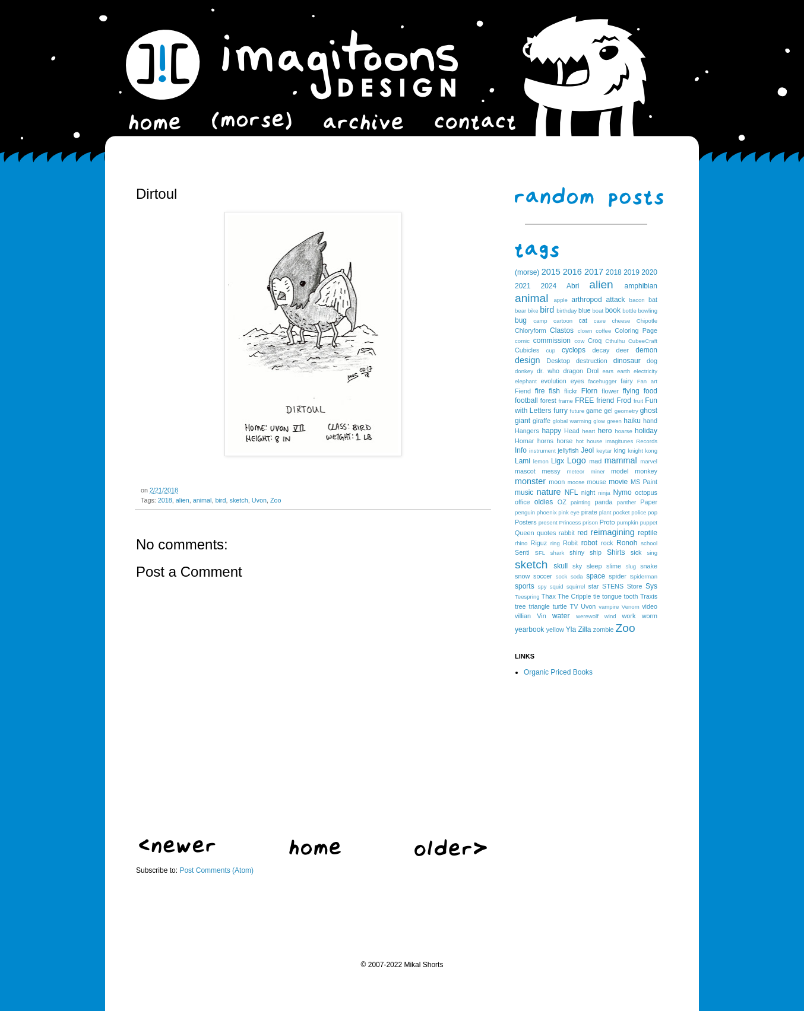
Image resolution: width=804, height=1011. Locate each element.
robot (589, 543)
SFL (540, 552)
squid (557, 586)
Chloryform (530, 330)
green (614, 421)
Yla (571, 629)
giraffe (541, 420)
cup (550, 350)
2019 (631, 272)
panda (604, 502)
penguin (525, 512)
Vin (541, 615)
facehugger (602, 381)
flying (631, 391)
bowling (647, 310)
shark (557, 552)
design (527, 360)
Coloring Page (636, 330)
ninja (604, 492)
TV (574, 606)
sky (577, 566)
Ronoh (626, 543)
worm (649, 615)
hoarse (623, 431)
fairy (626, 380)
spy (542, 586)
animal (202, 500)
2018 (165, 500)
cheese (621, 320)
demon (646, 350)
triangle (538, 606)
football (526, 400)
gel (608, 410)
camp (540, 320)
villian (523, 615)
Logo (576, 460)
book (613, 310)
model (619, 471)
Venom (631, 606)
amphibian (641, 286)
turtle (560, 606)
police (638, 512)
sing (652, 552)
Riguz (539, 542)
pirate (589, 512)
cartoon (562, 320)
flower (610, 391)
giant (522, 421)
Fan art (647, 381)
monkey (646, 471)
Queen (524, 532)
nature (549, 492)
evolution (553, 380)
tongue (612, 596)
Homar (524, 440)
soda (577, 576)
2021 (523, 286)
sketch (238, 500)
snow (522, 576)
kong (651, 450)
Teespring (527, 596)
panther (627, 502)
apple (560, 300)
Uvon (259, 500)
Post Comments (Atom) (216, 870)
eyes (577, 380)
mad (595, 461)
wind (610, 616)
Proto (607, 522)
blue (584, 310)
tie (596, 596)
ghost (648, 410)
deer (622, 350)
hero (604, 431)
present (548, 522)
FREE (584, 400)
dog (652, 360)
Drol (593, 370)
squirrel (575, 586)
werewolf (587, 616)
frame (565, 401)
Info (521, 450)
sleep (594, 566)
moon (557, 481)
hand (650, 420)
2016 (572, 271)
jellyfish (568, 450)
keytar (604, 450)
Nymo (622, 492)
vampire (609, 606)
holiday (646, 431)
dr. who (548, 370)
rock (607, 542)
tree (520, 606)
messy (551, 471)
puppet (648, 522)
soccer (542, 576)
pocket (621, 512)
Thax (549, 596)
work (629, 615)
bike (533, 310)
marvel (648, 461)
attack (615, 299)
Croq (595, 340)
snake (648, 566)
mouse (596, 481)
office (522, 502)
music (524, 492)
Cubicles (527, 350)
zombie (603, 629)
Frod (623, 400)
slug (631, 566)
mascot (525, 471)
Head (572, 430)
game (594, 410)
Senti (522, 552)
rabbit (567, 532)
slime (613, 566)
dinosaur (627, 361)
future (577, 411)
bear (520, 310)
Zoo (275, 500)
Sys (651, 586)
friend (605, 400)
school (649, 543)
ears (607, 371)
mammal (620, 460)
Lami (522, 461)
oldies (543, 502)
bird (220, 500)
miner (598, 471)
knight (635, 450)
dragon (573, 370)
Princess (570, 522)
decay (600, 350)
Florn (589, 391)
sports (524, 586)
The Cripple (574, 596)
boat (598, 310)
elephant (526, 381)
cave (600, 320)
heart (588, 431)
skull (560, 566)
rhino (521, 543)
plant (605, 512)
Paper (648, 502)
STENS (612, 586)
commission (552, 340)
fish (554, 391)
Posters (526, 522)
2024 (549, 286)
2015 (551, 271)
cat (583, 320)
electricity (645, 371)
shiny (576, 552)
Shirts (616, 552)
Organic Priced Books (558, 672)
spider (617, 576)
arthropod (586, 299)
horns (545, 440)
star (593, 586)
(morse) (527, 272)
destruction (591, 360)
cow (579, 341)
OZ (562, 502)
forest (548, 400)
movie (618, 482)
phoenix (547, 512)
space (595, 576)
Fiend (523, 391)
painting (581, 502)
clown (585, 331)
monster (530, 481)
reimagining (612, 532)
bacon (637, 300)
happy (551, 431)
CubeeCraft (642, 341)
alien (182, 500)
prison (590, 522)
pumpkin (627, 522)
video (649, 606)
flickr (570, 391)
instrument (542, 450)
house (594, 441)
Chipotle (647, 320)
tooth (631, 596)
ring (555, 543)
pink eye (569, 512)
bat (652, 299)
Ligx (557, 461)
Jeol (587, 450)
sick (636, 552)
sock (562, 576)
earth (623, 371)
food (650, 391)
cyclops (573, 350)
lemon (541, 461)
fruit (638, 401)
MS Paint (644, 481)
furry (560, 410)
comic (522, 341)
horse (564, 440)
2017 (593, 271)
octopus (646, 492)
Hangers (527, 430)
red (582, 533)
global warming (572, 421)
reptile (647, 533)
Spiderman (643, 576)
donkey (524, 371)
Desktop (558, 360)
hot (580, 441)
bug (521, 320)
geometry (626, 411)
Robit (570, 542)
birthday (566, 310)
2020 (649, 272)
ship (596, 552)
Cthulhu (615, 341)
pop (652, 512)
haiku (632, 421)
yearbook (529, 629)
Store (634, 586)
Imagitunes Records (631, 441)
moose (576, 482)
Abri (572, 286)
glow (599, 421)
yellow (555, 629)
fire (540, 391)
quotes (546, 532)
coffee (603, 331)
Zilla (584, 629)
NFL (571, 492)
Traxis (648, 596)
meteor (575, 471)
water (560, 616)
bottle (629, 310)
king (620, 450)
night (588, 492)
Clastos (562, 330)
